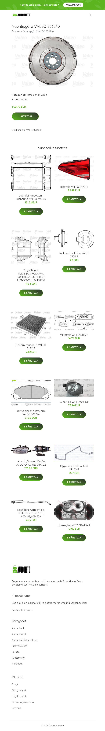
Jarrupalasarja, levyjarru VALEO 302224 (31, 412)
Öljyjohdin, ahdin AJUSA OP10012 (74, 467)
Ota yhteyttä (19, 690)
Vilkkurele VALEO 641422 (74, 334)
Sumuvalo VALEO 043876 (74, 401)
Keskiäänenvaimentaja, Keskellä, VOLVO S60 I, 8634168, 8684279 (31, 513)
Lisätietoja (25, 116)
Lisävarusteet (19, 645)
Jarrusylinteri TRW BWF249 (74, 525)
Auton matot (19, 634)
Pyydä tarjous (73, 5)
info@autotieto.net (22, 610)
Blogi (15, 684)
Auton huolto (19, 628)
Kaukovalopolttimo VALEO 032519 (74, 255)
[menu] (90, 15)
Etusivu (16, 31)
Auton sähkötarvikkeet (24, 640)
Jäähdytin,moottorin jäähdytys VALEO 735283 (31, 197)
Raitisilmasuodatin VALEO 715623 (31, 346)
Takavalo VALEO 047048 (74, 186)
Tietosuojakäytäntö (23, 702)
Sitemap (16, 707)
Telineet (16, 651)
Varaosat (17, 663)
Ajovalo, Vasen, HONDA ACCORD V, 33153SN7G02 (31, 463)
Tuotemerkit (33, 94)
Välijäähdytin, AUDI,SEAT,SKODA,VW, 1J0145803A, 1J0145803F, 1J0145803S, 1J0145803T (31, 275)
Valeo (44, 94)
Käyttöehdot (19, 696)
